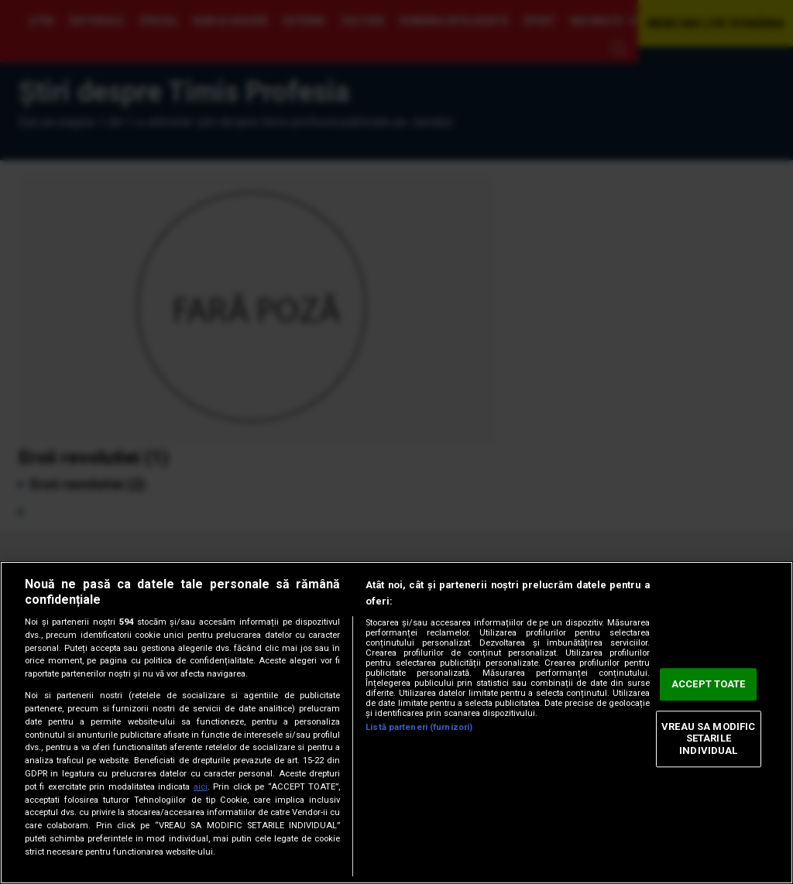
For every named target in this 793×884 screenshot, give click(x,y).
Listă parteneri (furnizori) (419, 727)
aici (201, 787)
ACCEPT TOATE (708, 684)
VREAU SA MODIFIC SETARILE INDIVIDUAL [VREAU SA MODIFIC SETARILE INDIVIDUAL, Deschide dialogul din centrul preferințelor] (708, 738)
